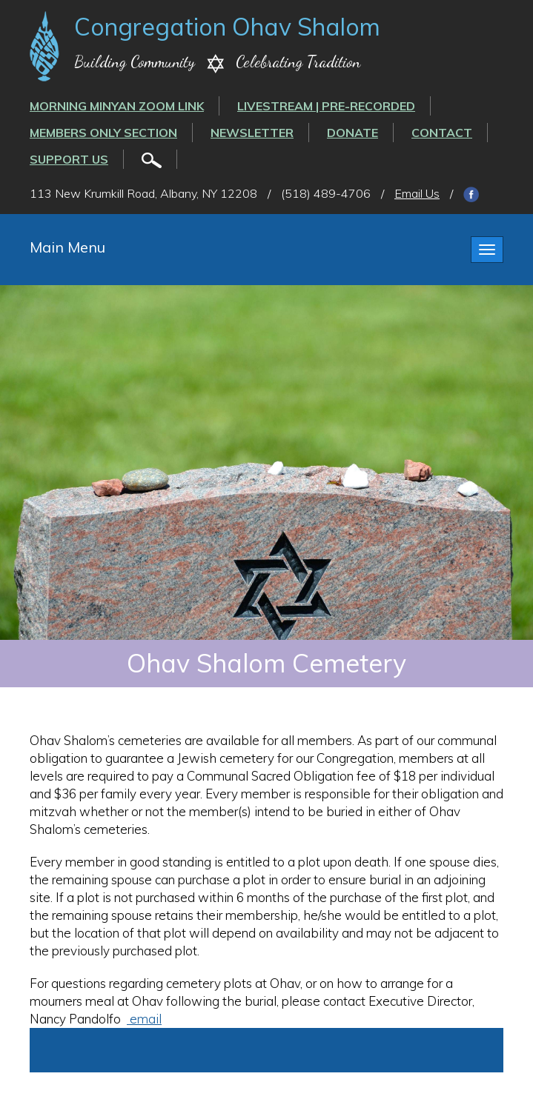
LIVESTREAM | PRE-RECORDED (326, 105)
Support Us (69, 159)
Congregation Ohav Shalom (227, 26)
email (144, 1018)
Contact (441, 132)
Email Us (417, 193)
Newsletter (252, 132)
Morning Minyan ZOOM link (117, 105)
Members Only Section (103, 132)
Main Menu (67, 247)
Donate (352, 132)
